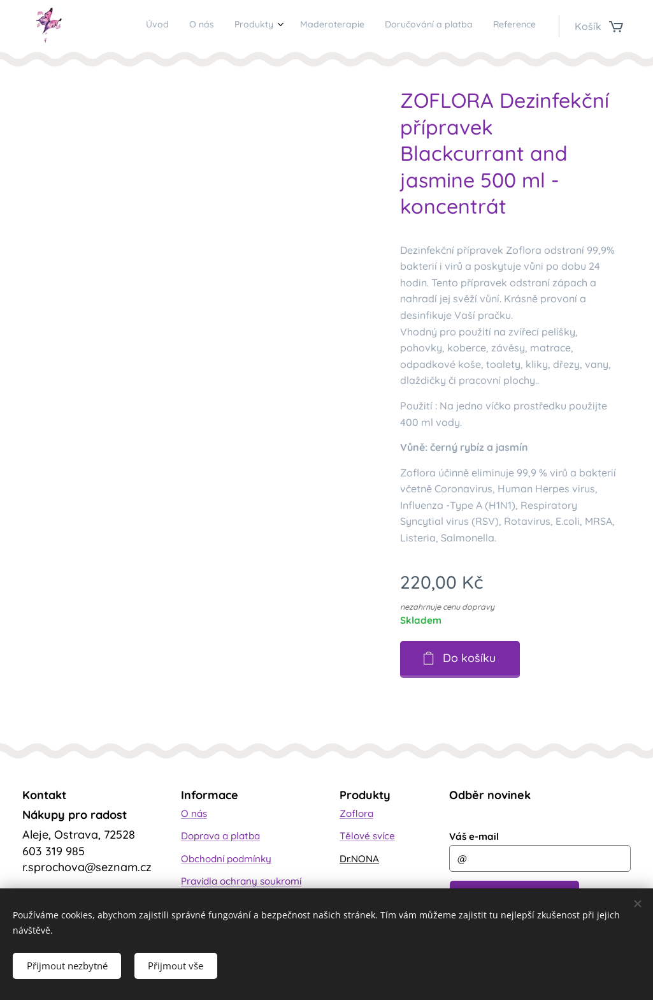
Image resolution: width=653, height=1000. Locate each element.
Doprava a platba (220, 836)
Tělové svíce (367, 836)
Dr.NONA (359, 858)
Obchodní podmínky (226, 858)
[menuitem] (431, 26)
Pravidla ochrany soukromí (241, 881)
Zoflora (356, 813)
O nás (194, 813)
